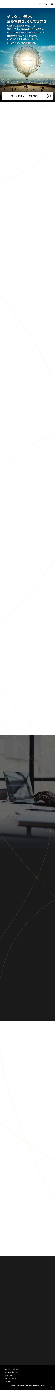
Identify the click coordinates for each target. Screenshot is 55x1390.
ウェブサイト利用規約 (11, 1369)
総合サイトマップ (10, 1378)
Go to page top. (51, 1388)
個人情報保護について (11, 1372)
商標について (8, 1375)
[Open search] (46, 4)
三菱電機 (7, 1381)
